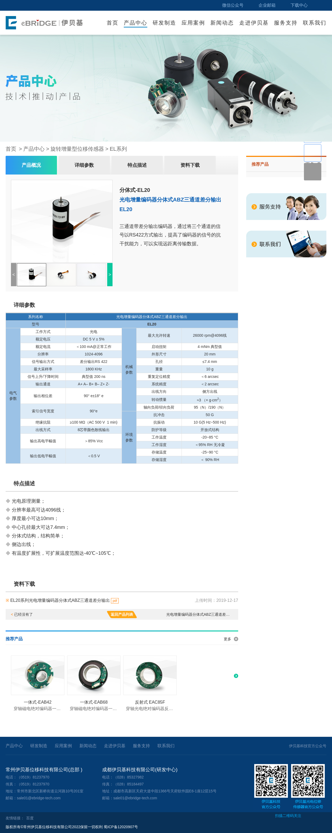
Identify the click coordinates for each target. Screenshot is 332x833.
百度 (30, 818)
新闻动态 (222, 23)
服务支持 (286, 23)
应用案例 (193, 23)
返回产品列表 (122, 614)
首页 (112, 23)
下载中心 (299, 5)
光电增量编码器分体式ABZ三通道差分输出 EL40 (199, 614)
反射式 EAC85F (150, 702)
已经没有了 (22, 614)
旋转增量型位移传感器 (77, 149)
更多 (227, 639)
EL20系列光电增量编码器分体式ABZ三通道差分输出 (62, 600)
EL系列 (118, 149)
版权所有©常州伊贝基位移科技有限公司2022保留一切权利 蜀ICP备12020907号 (72, 827)
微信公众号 (233, 5)
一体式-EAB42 (37, 702)
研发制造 (164, 23)
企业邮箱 (267, 5)
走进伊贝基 (254, 23)
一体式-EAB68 (93, 702)
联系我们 (314, 23)
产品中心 (135, 23)
